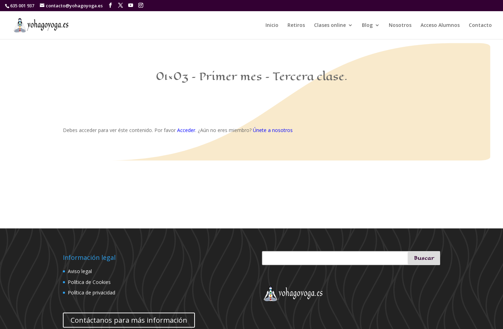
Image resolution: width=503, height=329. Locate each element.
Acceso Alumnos (440, 25)
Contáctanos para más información (129, 320)
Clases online (330, 25)
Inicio (271, 25)
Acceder (186, 130)
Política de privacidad (91, 292)
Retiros (296, 25)
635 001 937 (22, 5)
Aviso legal (80, 271)
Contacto (480, 25)
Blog (367, 25)
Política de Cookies (89, 282)
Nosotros (400, 25)
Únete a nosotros (273, 130)
